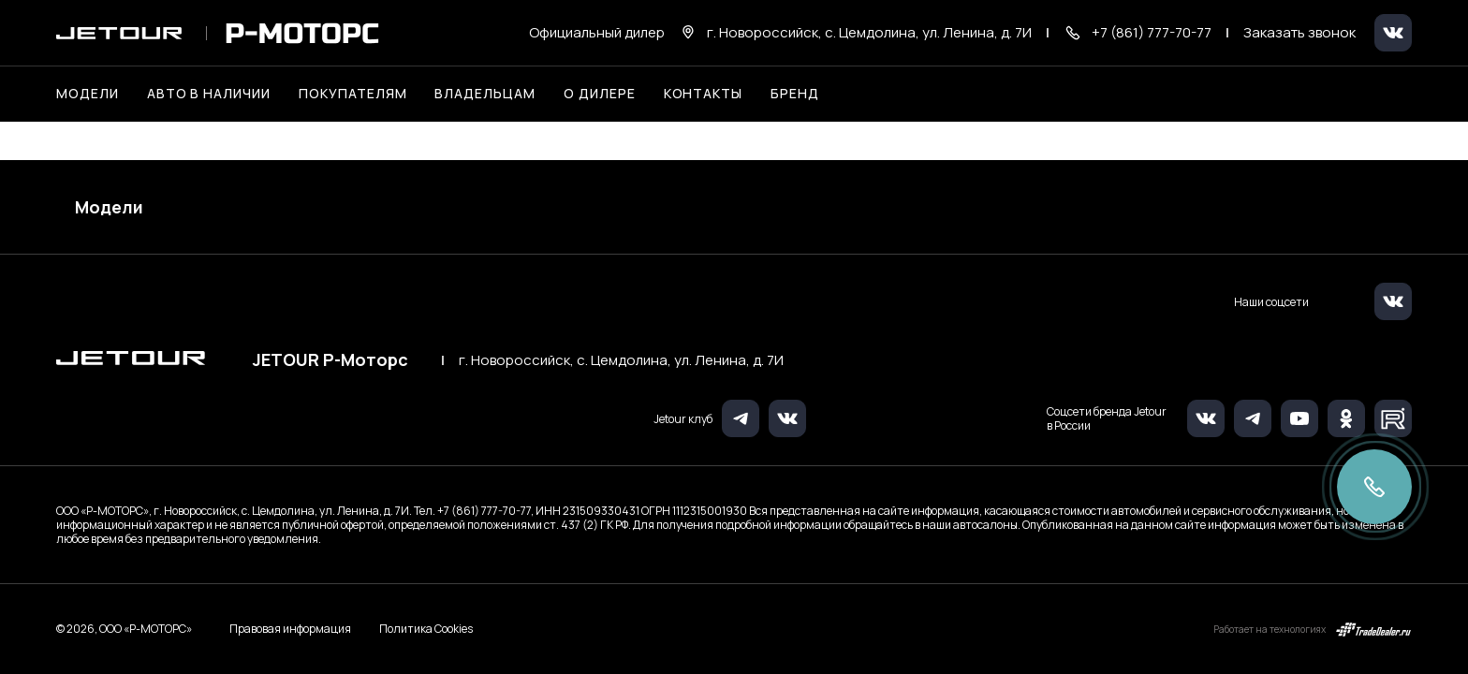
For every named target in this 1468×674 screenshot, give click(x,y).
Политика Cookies (426, 629)
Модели (109, 207)
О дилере (600, 93)
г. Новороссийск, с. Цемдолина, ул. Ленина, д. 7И (621, 360)
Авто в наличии (209, 93)
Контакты (703, 93)
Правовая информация (290, 629)
